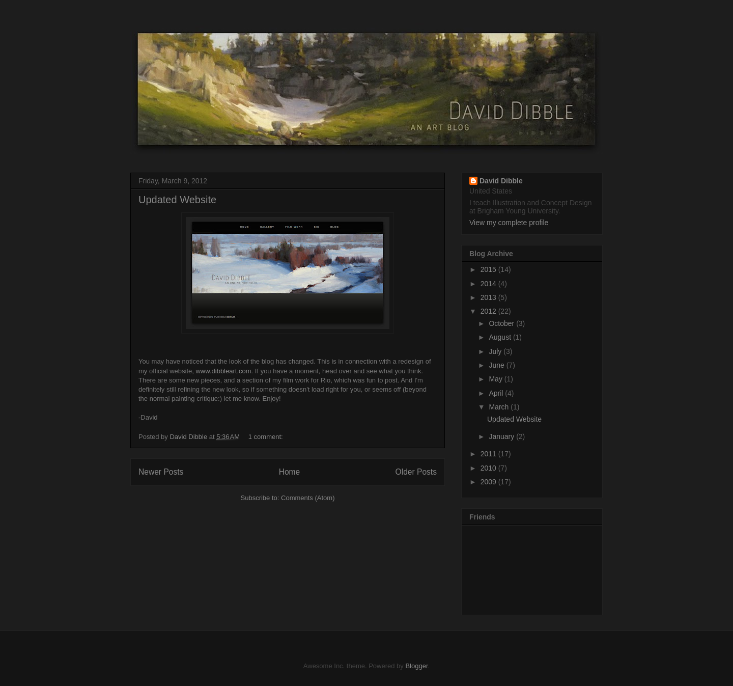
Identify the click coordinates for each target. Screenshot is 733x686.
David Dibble (501, 181)
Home (289, 472)
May (496, 379)
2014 (489, 284)
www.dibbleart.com (222, 371)
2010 (489, 468)
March (500, 407)
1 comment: (266, 437)
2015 (489, 269)
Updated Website (177, 199)
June (497, 365)
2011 (489, 454)
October (502, 323)
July (496, 351)
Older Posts (416, 472)
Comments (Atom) (307, 498)
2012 (489, 311)
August (501, 337)
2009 (489, 482)
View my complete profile (508, 222)
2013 (489, 297)
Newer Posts (160, 472)
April (497, 393)
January (502, 436)
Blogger (416, 666)
